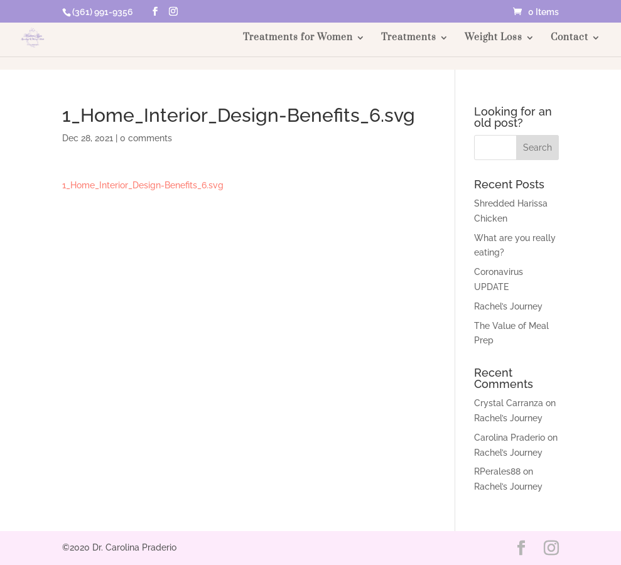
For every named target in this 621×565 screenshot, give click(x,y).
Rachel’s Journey (508, 306)
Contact (569, 38)
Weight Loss (493, 38)
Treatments (408, 38)
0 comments (146, 138)
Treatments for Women (298, 38)
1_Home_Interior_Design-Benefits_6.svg (143, 185)
